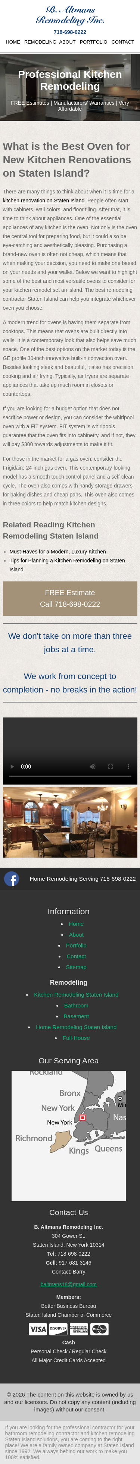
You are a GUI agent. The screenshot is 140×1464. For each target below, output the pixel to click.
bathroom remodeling (30, 1433)
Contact (76, 956)
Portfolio (76, 945)
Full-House (76, 1038)
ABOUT (67, 42)
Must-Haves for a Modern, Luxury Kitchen (58, 552)
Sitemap (76, 967)
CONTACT (123, 42)
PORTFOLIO (94, 42)
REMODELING (40, 42)
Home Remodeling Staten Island (76, 1027)
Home (76, 924)
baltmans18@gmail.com (69, 1284)
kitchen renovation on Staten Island (44, 200)
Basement (76, 1016)
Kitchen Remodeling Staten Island (76, 994)
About (76, 934)
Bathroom (76, 1005)
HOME (13, 42)
